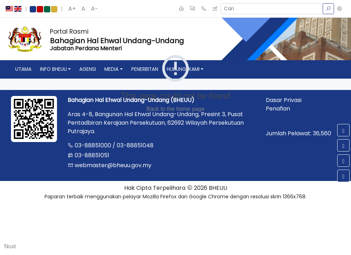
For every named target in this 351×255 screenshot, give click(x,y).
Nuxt (10, 246)
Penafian (278, 108)
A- (94, 9)
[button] (339, 9)
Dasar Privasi (283, 100)
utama (23, 69)
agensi (87, 69)
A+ (72, 9)
